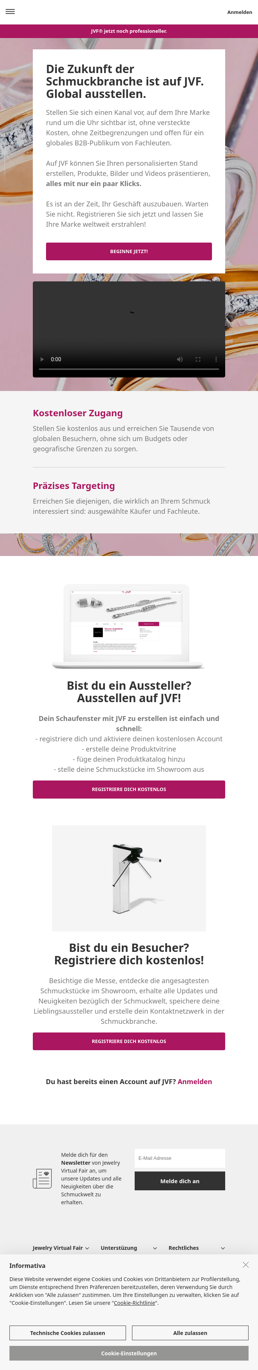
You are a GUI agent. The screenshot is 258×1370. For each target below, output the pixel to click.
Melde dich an (180, 1181)
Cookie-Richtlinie (134, 1302)
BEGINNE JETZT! (129, 251)
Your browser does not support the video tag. (129, 329)
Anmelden (195, 1081)
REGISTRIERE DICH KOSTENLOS (129, 789)
